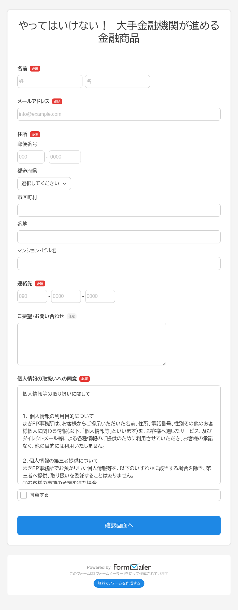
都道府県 (27, 170)
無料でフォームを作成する (119, 583)
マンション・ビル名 (36, 250)
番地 (22, 224)
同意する (34, 495)
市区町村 (27, 197)
